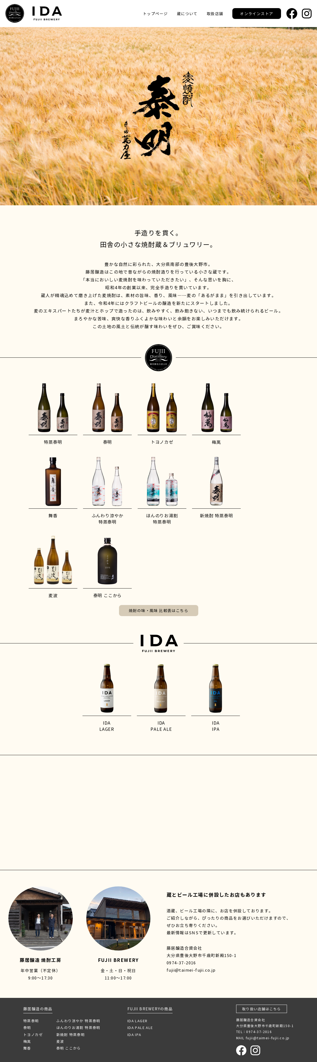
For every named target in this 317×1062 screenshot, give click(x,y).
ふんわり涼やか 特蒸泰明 (78, 1020)
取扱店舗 (215, 13)
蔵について (187, 13)
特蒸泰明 (31, 1020)
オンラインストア (256, 13)
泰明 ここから (68, 1048)
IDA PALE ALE (140, 1027)
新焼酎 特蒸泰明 (70, 1034)
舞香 (27, 1048)
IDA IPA (134, 1034)
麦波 (60, 1041)
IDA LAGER (137, 1020)
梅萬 (27, 1041)
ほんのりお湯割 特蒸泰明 (78, 1027)
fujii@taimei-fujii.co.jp (191, 970)
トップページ (155, 13)
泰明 (27, 1027)
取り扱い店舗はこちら (261, 1008)
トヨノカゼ (33, 1034)
